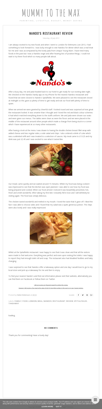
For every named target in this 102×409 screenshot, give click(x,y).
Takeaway (13, 303)
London (33, 301)
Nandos (48, 301)
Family (18, 301)
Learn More (47, 407)
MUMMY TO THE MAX (51, 13)
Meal (40, 301)
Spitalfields (80, 301)
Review (69, 301)
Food (25, 301)
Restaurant (59, 301)
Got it (58, 407)
